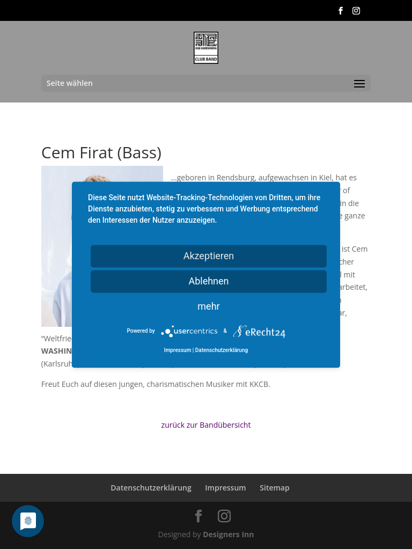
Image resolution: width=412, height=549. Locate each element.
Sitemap (274, 487)
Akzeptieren (208, 255)
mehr (208, 306)
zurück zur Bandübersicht (206, 425)
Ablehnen (208, 281)
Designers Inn (228, 534)
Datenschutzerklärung (151, 487)
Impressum (225, 487)
